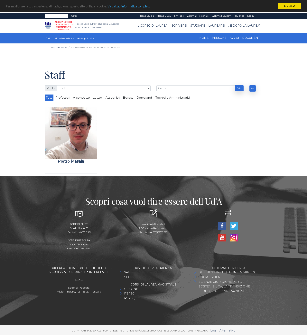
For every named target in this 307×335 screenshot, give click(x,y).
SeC (127, 272)
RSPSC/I (130, 298)
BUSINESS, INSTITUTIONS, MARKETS (227, 272)
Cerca (74, 15)
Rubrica (239, 15)
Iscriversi (179, 25)
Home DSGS (164, 15)
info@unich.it (157, 223)
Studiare (197, 25)
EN (258, 15)
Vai (239, 88)
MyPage (179, 15)
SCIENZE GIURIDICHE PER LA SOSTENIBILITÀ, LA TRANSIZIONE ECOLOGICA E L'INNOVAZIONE (224, 286)
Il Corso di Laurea (151, 25)
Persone (219, 37)
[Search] (56, 16)
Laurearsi (216, 25)
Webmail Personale (198, 15)
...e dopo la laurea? (244, 25)
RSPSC (129, 293)
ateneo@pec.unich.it (156, 227)
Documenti (251, 37)
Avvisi (234, 37)
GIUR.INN (131, 288)
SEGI (127, 277)
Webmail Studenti (222, 15)
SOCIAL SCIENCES (213, 277)
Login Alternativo (223, 330)
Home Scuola (146, 15)
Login (250, 15)
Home (204, 37)
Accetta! (289, 6)
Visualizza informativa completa (129, 6)
